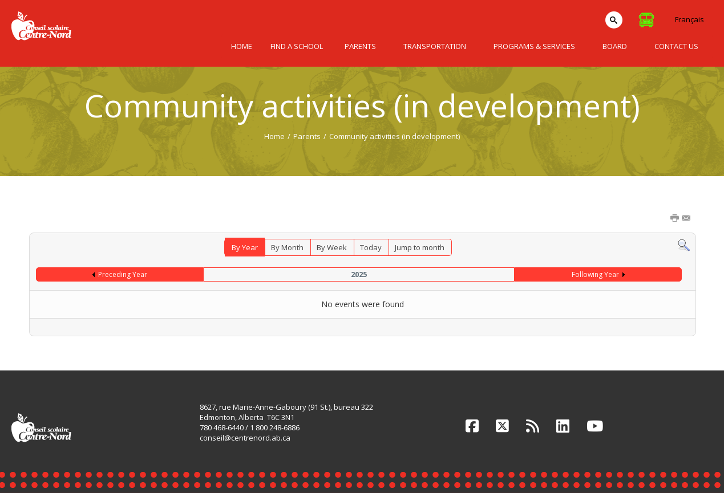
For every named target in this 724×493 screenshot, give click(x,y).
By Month (287, 247)
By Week (332, 247)
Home (274, 136)
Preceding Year (122, 274)
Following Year (595, 274)
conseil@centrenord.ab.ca (245, 438)
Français (689, 19)
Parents (307, 136)
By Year (245, 247)
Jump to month (419, 247)
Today (371, 247)
